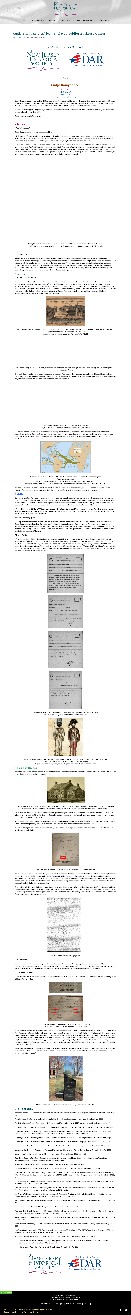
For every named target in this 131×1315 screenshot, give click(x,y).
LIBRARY (64, 21)
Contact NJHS (45, 1303)
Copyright (58, 1303)
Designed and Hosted (12, 1312)
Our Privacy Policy (73, 1303)
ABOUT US (102, 21)
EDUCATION (36, 21)
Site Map (87, 1303)
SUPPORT (87, 21)
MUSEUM (51, 21)
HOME (25, 21)
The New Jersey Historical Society (28, 37)
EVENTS (76, 21)
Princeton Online (31, 1312)
